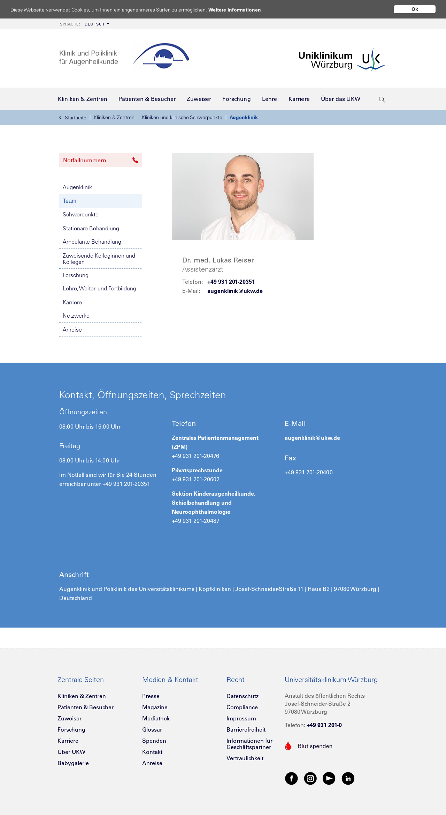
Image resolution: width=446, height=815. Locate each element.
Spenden (154, 740)
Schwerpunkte (81, 214)
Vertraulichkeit (244, 758)
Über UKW (71, 751)
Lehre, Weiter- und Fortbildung (99, 288)
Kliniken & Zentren (114, 117)
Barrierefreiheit (246, 729)
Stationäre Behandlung (91, 228)
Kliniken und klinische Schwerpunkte (182, 117)
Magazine (155, 707)
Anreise (72, 329)
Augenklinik (244, 117)
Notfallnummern (100, 160)
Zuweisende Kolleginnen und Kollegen (99, 258)
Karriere (72, 302)
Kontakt (152, 751)
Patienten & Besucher (85, 707)
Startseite (72, 117)
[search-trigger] (382, 99)
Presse (151, 695)
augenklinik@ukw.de (235, 290)
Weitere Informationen (241, 9)
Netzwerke (76, 315)
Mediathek (156, 718)
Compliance (242, 707)
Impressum (241, 718)
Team (69, 201)
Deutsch (82, 24)
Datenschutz (242, 695)
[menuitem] (84, 23)
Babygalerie (73, 763)
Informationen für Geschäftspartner (249, 743)
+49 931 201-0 (324, 724)
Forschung (76, 275)
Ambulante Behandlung (92, 241)
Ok (415, 9)
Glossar (152, 729)
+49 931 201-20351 (231, 281)
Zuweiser (69, 718)
